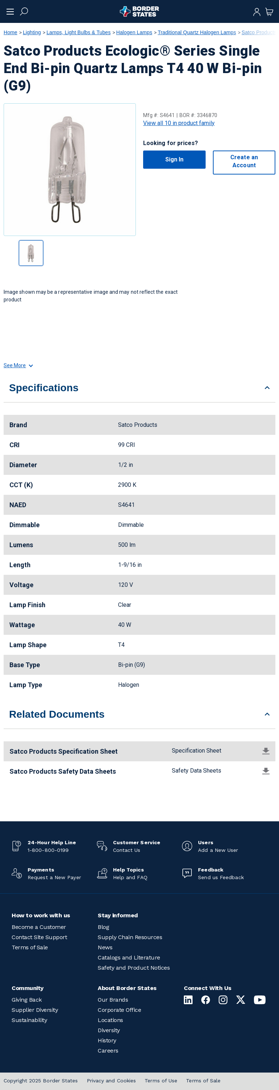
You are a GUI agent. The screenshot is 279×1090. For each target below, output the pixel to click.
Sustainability (29, 1020)
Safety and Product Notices (134, 967)
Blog (103, 926)
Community (28, 988)
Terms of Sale (30, 947)
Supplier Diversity (35, 1009)
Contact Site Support (39, 937)
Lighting (32, 32)
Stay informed (118, 915)
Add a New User (218, 850)
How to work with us (41, 915)
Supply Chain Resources (130, 937)
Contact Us (127, 850)
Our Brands (113, 999)
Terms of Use (161, 1080)
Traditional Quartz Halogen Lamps (197, 32)
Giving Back (27, 999)
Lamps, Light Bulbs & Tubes (78, 32)
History (107, 1040)
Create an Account (244, 161)
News (105, 947)
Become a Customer (39, 926)
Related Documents (57, 714)
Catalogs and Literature (129, 957)
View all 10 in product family (179, 123)
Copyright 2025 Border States (41, 1080)
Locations (110, 1020)
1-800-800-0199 (48, 850)
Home (10, 32)
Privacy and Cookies (111, 1080)
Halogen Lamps (134, 32)
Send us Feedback (220, 877)
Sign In (174, 159)
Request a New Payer (54, 877)
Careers (108, 1050)
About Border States (127, 988)
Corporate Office (119, 1009)
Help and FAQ (130, 877)
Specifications (43, 387)
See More (18, 365)
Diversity (109, 1030)
